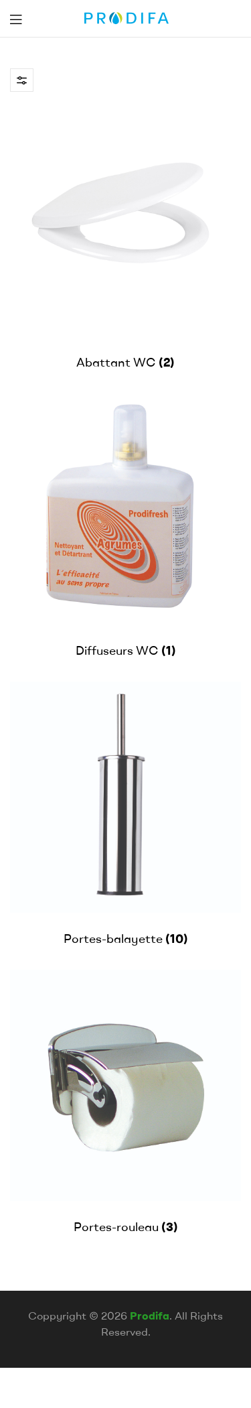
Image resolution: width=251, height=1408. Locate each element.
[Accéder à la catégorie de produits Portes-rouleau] (125, 1103)
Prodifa (149, 1315)
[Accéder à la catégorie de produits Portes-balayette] (125, 815)
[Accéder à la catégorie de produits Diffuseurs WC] (125, 526)
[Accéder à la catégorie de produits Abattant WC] (125, 238)
